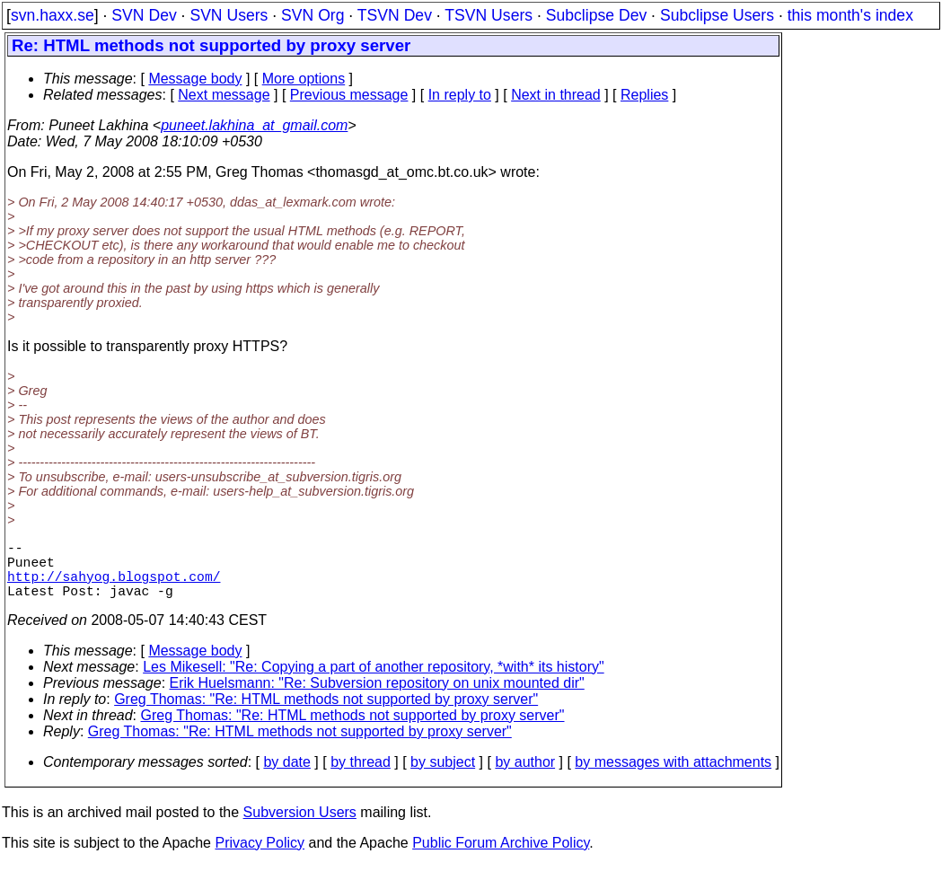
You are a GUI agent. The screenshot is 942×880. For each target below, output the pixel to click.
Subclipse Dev (596, 15)
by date (286, 776)
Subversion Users (300, 826)
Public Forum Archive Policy (500, 857)
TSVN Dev (394, 15)
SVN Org (312, 15)
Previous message (349, 94)
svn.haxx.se (52, 15)
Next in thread (556, 94)
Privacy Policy (259, 857)
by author (525, 776)
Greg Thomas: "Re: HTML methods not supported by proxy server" (326, 713)
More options (304, 78)
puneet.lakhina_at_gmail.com (254, 125)
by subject (442, 776)
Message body (195, 78)
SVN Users (228, 15)
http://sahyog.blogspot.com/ (113, 586)
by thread (360, 776)
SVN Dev (143, 15)
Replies (644, 94)
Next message (223, 94)
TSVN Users (489, 15)
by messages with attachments (673, 776)
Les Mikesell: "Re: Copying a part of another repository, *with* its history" (373, 681)
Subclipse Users (717, 15)
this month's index (850, 15)
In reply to (459, 94)
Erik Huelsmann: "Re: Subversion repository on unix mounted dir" (377, 697)
